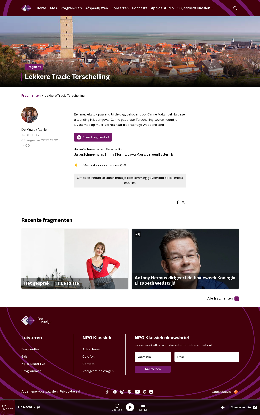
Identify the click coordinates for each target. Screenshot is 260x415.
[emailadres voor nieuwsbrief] (206, 357)
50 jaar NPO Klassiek (195, 8)
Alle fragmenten (223, 298)
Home (41, 8)
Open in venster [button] (244, 407)
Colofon (88, 356)
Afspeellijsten (96, 8)
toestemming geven (142, 178)
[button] (117, 407)
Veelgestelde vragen (98, 371)
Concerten (120, 8)
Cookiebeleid (221, 391)
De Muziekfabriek (35, 130)
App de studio (162, 8)
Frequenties (30, 349)
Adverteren (91, 349)
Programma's (71, 8)
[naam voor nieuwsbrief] (153, 357)
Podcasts (139, 8)
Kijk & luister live (33, 364)
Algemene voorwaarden (39, 391)
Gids (53, 8)
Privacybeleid (70, 391)
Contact (88, 364)
